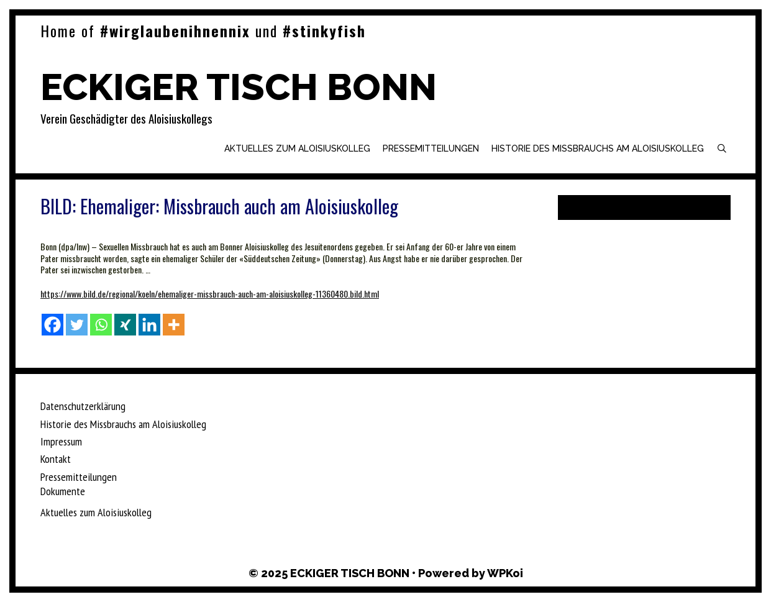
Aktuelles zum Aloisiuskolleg (297, 148)
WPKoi (505, 573)
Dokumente (62, 491)
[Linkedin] (149, 324)
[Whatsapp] (101, 324)
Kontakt (55, 459)
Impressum (61, 441)
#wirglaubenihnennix (175, 30)
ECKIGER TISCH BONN (238, 87)
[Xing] (125, 324)
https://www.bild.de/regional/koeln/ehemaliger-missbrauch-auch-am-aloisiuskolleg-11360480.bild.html (209, 293)
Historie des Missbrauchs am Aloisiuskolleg (597, 148)
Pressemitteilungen (431, 148)
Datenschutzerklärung (82, 406)
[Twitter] (77, 324)
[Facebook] (52, 324)
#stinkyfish (324, 30)
